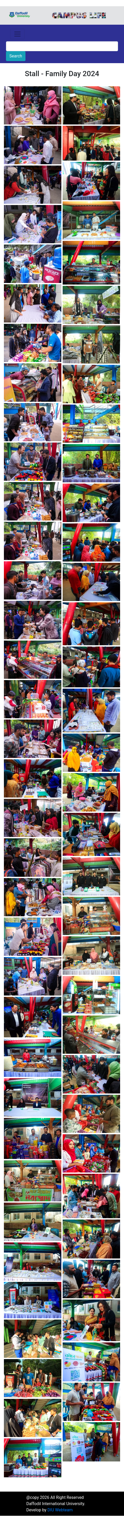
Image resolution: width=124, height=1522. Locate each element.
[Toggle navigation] (17, 34)
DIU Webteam (60, 1509)
